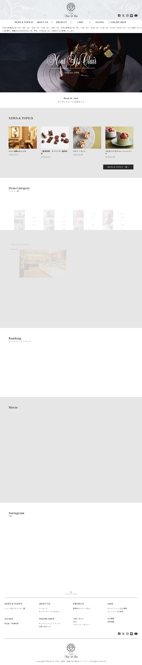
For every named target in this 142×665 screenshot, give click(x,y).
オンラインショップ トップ (49, 621)
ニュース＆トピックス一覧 (14, 606)
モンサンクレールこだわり (49, 609)
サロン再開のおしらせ (17, 151)
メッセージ (43, 606)
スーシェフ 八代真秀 (115, 609)
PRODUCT (61, 22)
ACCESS (99, 22)
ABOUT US (42, 22)
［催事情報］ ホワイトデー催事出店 (54, 152)
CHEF (80, 22)
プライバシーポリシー (81, 623)
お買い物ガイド (45, 624)
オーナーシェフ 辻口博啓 (117, 606)
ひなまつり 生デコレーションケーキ (118, 152)
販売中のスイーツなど (81, 606)
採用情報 (110, 619)
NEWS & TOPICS (23, 22)
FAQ (75, 619)
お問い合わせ (78, 617)
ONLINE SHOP (118, 22)
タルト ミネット (79, 151)
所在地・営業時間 (11, 621)
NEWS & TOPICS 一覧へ (118, 165)
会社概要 (110, 617)
